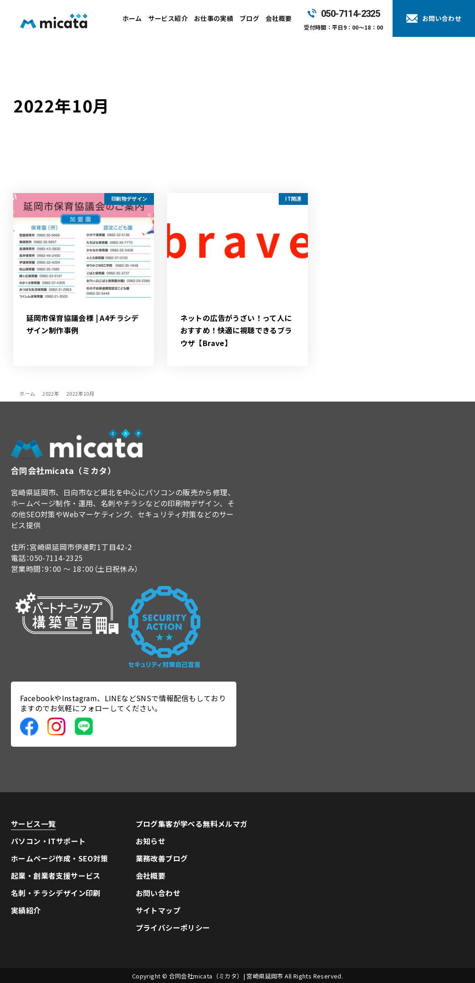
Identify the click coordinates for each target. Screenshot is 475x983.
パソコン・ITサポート (48, 840)
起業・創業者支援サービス (56, 875)
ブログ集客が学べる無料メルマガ (192, 823)
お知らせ (151, 840)
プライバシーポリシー (173, 927)
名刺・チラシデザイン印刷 (56, 892)
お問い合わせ (158, 892)
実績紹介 (26, 910)
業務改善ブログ (162, 858)
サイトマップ (158, 910)
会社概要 (151, 875)
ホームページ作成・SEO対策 (59, 858)
